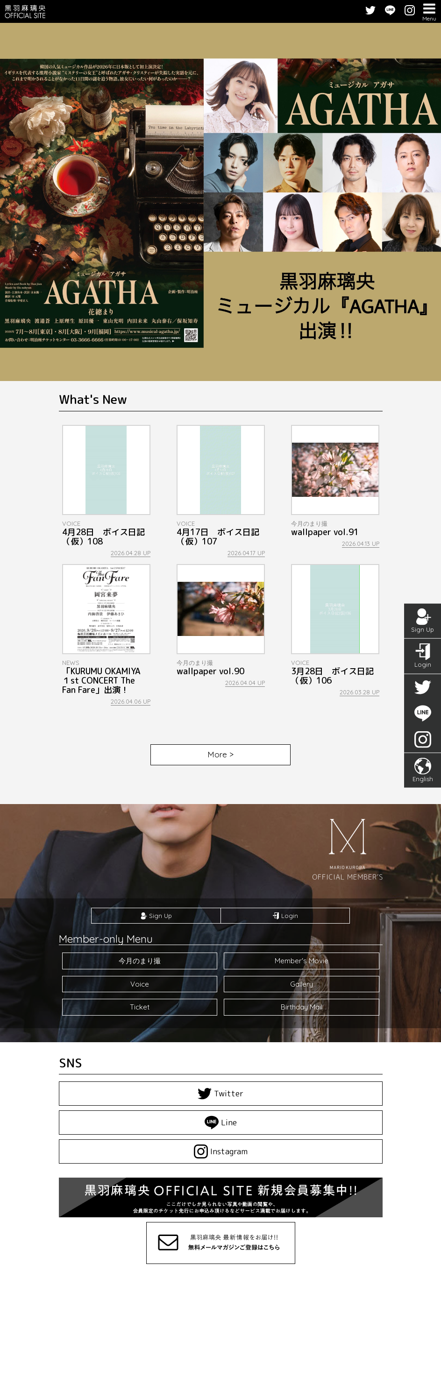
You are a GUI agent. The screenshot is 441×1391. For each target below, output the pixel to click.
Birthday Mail (301, 1007)
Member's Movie (301, 960)
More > (220, 754)
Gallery (301, 984)
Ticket (139, 1007)
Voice (139, 984)
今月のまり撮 (140, 960)
